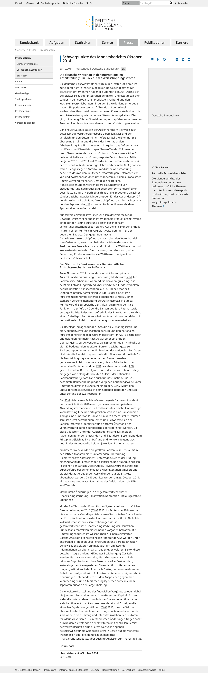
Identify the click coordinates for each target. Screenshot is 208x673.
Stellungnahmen (23, 99)
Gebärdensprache (48, 3)
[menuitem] (29, 42)
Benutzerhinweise (147, 669)
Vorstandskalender (25, 122)
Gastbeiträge (22, 93)
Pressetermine (23, 110)
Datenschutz (128, 669)
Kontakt (19, 3)
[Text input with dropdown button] (156, 3)
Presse (32, 49)
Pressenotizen (47, 49)
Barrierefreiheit (110, 669)
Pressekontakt (22, 116)
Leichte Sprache (73, 3)
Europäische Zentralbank (30, 69)
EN (89, 3)
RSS (162, 669)
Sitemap (95, 669)
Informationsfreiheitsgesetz (73, 669)
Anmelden (181, 3)
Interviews (20, 87)
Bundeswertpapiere (27, 63)
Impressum (50, 669)
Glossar (30, 3)
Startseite (20, 49)
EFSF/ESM (22, 75)
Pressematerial (23, 105)
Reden (18, 81)
